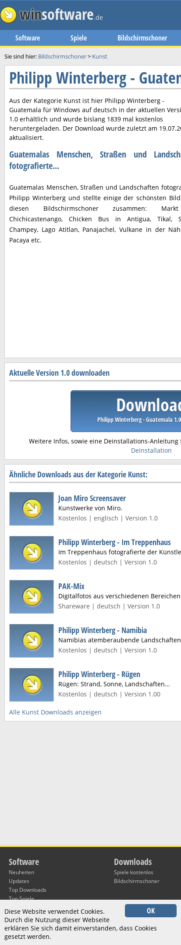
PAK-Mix (71, 586)
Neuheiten (21, 872)
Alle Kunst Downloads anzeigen (55, 712)
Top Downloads (27, 890)
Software (27, 38)
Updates (19, 881)
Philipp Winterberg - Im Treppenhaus (114, 542)
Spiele (79, 38)
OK (151, 911)
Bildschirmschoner (142, 38)
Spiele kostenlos (133, 872)
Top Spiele (21, 898)
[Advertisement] (90, 273)
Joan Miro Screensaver (92, 498)
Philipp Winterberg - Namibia (102, 630)
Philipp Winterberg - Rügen (99, 674)
